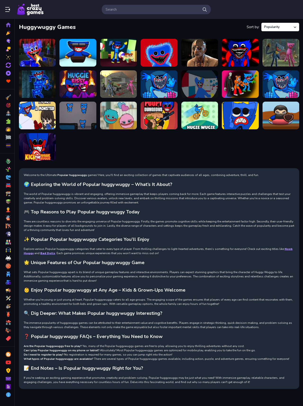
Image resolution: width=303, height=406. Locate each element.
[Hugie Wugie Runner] (199, 115)
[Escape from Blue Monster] (118, 53)
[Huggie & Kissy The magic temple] (77, 84)
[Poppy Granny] (159, 53)
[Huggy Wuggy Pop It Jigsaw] (37, 84)
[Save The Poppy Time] (240, 115)
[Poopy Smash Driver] (118, 84)
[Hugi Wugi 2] (199, 84)
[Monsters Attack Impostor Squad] (240, 84)
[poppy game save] (159, 84)
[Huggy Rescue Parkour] (281, 53)
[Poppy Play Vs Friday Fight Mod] (240, 53)
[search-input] (152, 9)
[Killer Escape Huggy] (77, 115)
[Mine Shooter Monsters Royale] (37, 53)
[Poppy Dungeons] (159, 115)
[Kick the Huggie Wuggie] (37, 147)
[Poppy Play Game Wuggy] (281, 84)
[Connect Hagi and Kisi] (118, 115)
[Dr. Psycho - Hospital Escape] (199, 53)
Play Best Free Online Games (30, 9)
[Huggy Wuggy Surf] (281, 115)
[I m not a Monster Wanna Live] (37, 115)
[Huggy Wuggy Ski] (77, 53)
